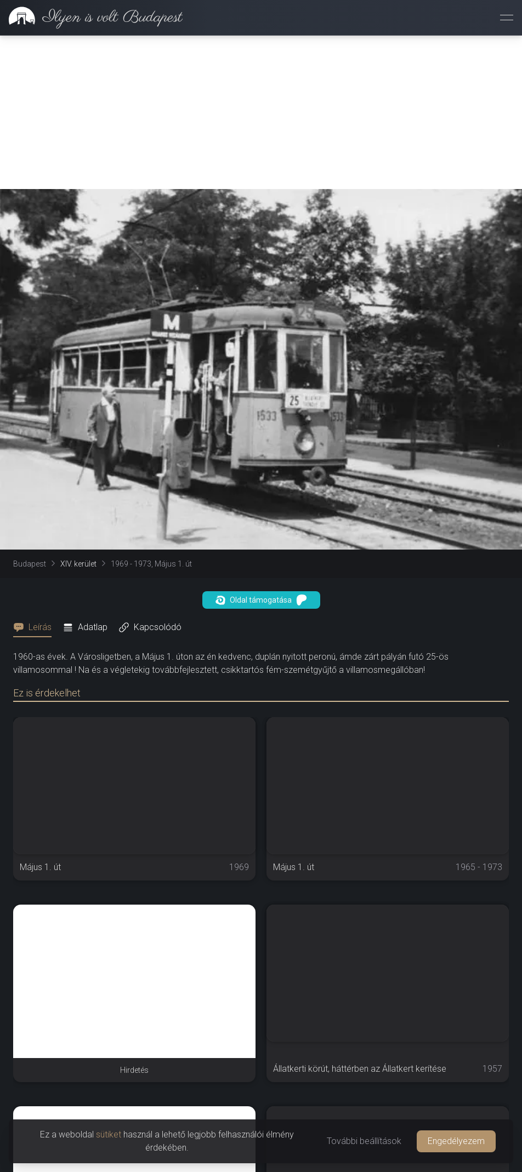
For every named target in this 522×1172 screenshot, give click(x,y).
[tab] (35, 627)
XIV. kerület (78, 563)
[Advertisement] (261, 112)
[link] (91, 17)
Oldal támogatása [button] (261, 599)
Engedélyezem (456, 1141)
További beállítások (364, 1141)
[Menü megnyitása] (506, 17)
